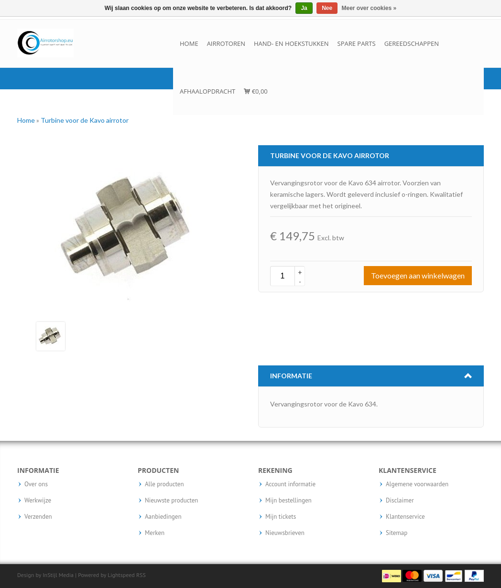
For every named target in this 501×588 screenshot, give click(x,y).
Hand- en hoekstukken (291, 43)
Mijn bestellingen (288, 500)
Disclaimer (400, 500)
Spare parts (357, 43)
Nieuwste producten (171, 500)
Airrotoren (226, 43)
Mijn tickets (280, 516)
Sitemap (396, 533)
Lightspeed (121, 574)
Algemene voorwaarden (417, 484)
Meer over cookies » (369, 8)
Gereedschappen (411, 43)
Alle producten (164, 484)
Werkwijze (37, 500)
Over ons (36, 484)
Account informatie (290, 484)
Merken (154, 533)
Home (189, 43)
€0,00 (255, 91)
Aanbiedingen (163, 516)
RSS (141, 574)
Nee (327, 8)
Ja (304, 8)
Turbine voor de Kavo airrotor (85, 120)
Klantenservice (405, 516)
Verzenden (38, 516)
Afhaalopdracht (207, 91)
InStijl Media (58, 574)
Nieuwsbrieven (285, 533)
